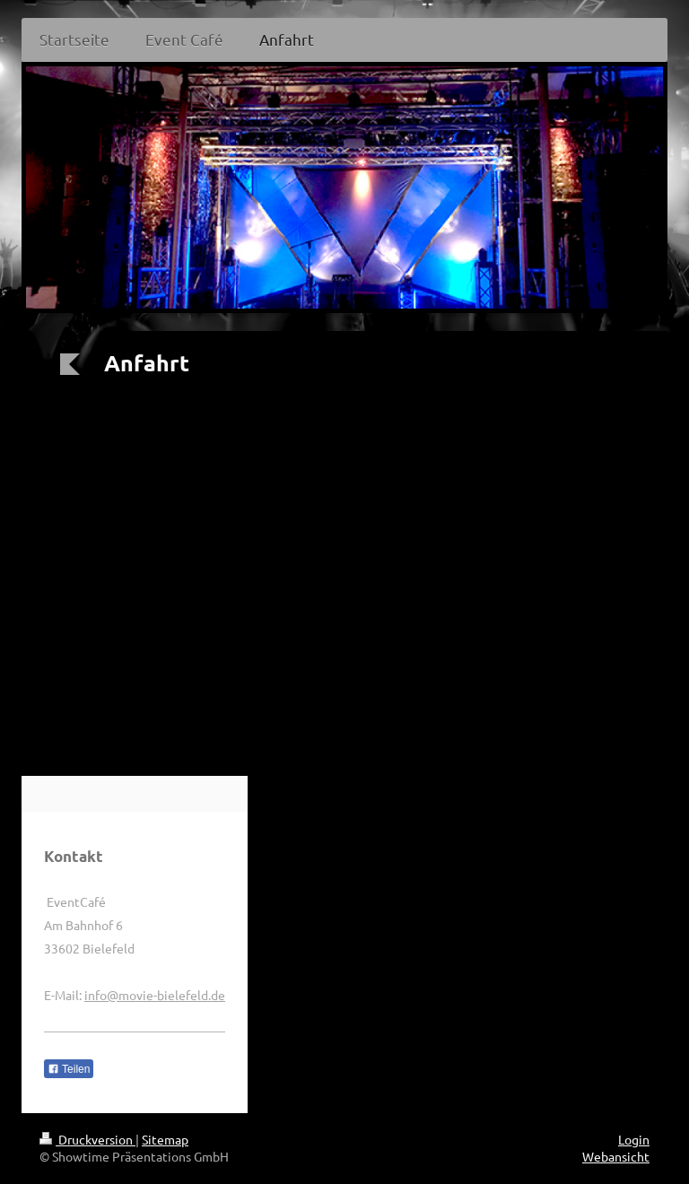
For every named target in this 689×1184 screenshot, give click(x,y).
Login (634, 1139)
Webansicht (616, 1156)
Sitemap (165, 1139)
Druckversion (87, 1139)
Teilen (69, 1069)
